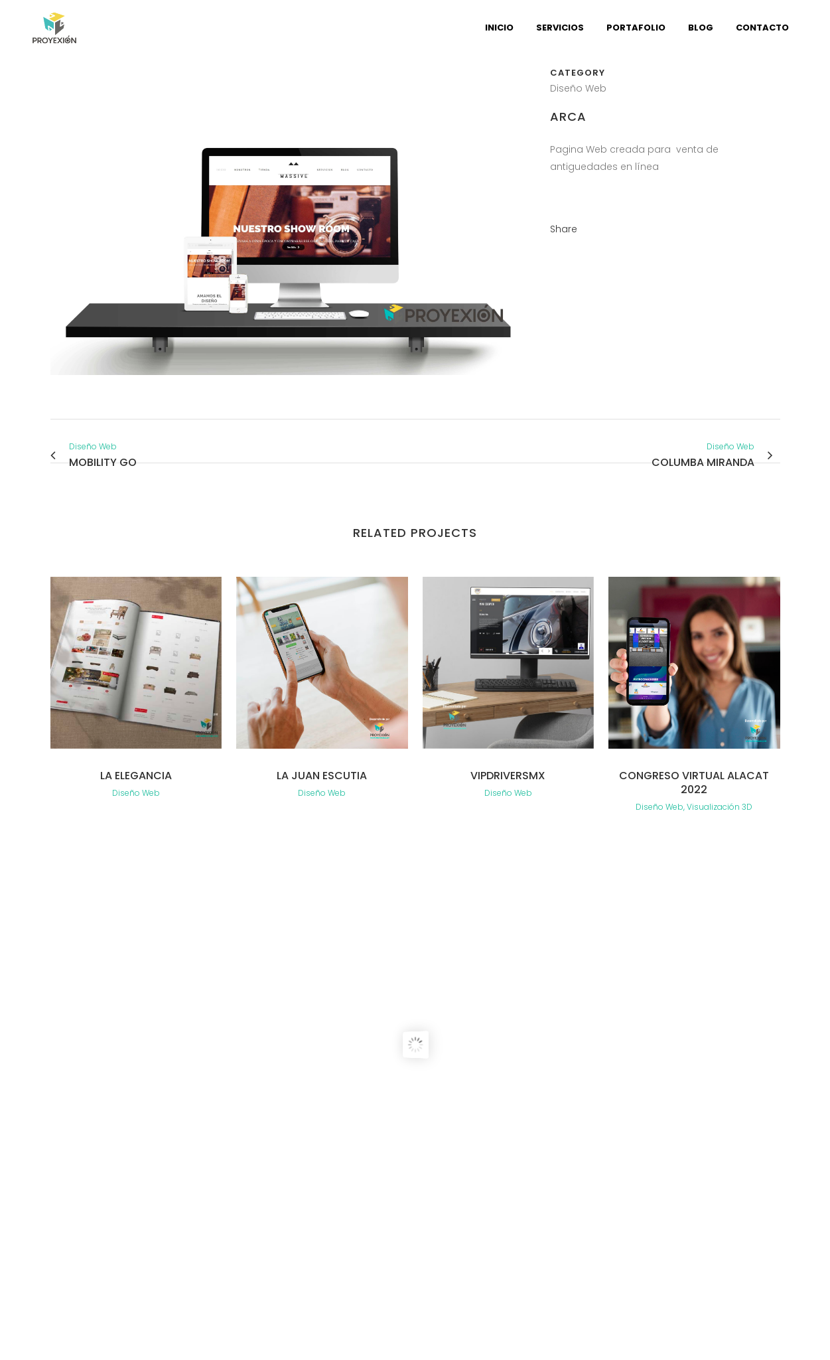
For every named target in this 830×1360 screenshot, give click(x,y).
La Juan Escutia (322, 775)
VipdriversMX (507, 775)
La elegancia (136, 775)
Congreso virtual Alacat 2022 (694, 782)
